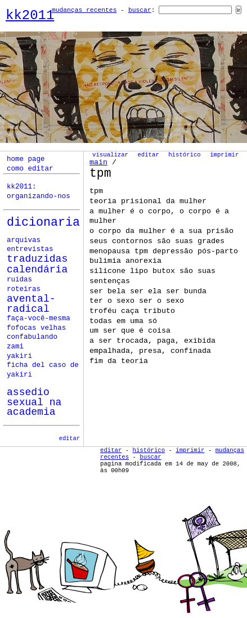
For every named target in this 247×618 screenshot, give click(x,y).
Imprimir (224, 154)
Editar (148, 154)
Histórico (184, 154)
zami (15, 347)
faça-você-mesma (38, 319)
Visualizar (110, 154)
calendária (37, 269)
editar (69, 438)
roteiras (24, 289)
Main (98, 162)
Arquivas (24, 240)
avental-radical (31, 304)
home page (26, 159)
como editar (30, 169)
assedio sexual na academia (34, 402)
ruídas (19, 280)
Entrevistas (30, 249)
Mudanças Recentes (84, 10)
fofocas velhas (36, 328)
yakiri (19, 356)
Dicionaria (43, 223)
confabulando (32, 337)
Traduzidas (37, 259)
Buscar (139, 10)
